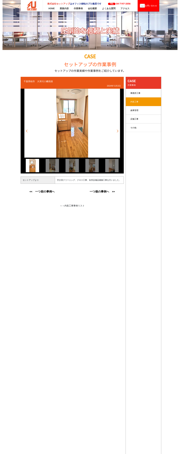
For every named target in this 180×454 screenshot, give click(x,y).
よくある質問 (109, 8)
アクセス (125, 8)
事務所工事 (135, 93)
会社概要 (92, 8)
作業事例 (78, 8)
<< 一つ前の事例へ (42, 191)
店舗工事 (134, 119)
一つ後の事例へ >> (102, 191)
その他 (133, 128)
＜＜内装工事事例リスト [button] (72, 205)
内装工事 (134, 102)
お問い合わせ (148, 6)
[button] (27, 131)
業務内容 (64, 8)
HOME (51, 8)
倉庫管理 (134, 110)
